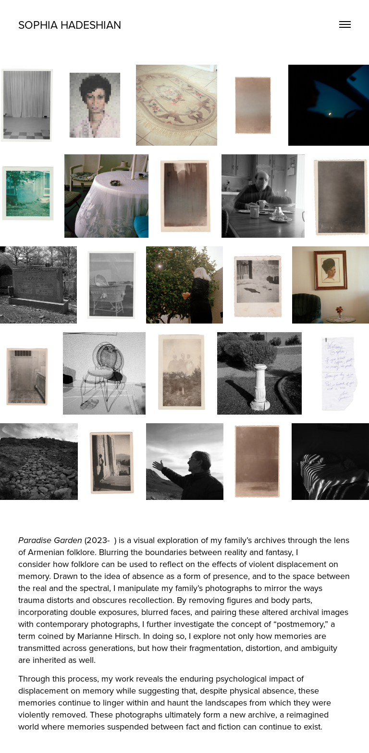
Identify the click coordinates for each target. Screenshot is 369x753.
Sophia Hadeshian (69, 24)
